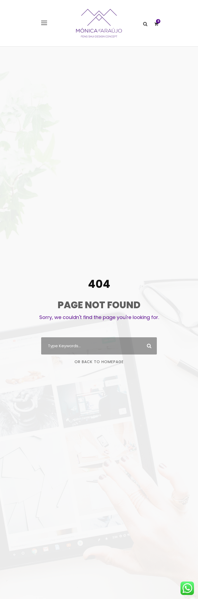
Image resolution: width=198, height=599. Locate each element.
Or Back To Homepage (99, 361)
